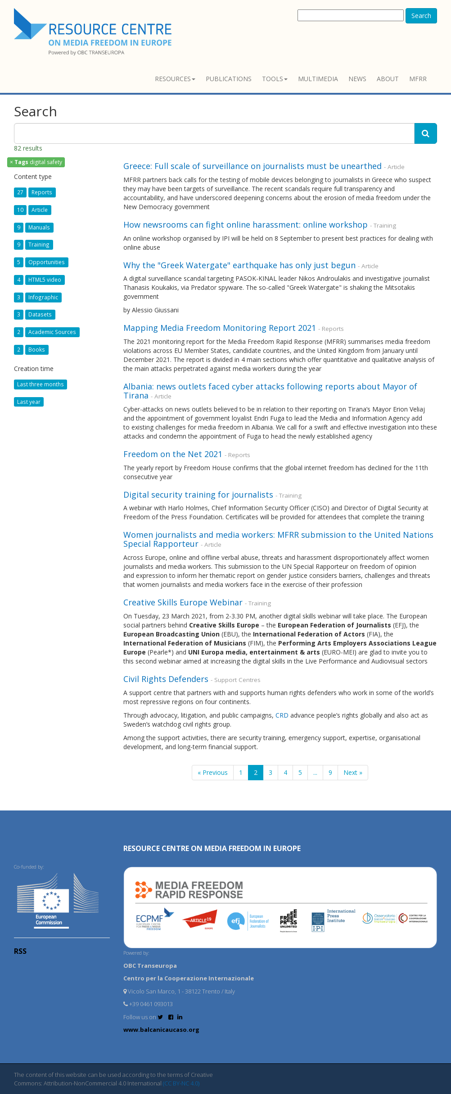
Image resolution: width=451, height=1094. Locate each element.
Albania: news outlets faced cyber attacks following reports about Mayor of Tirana (270, 391)
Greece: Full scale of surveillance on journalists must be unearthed (252, 165)
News (357, 78)
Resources (175, 78)
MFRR (418, 78)
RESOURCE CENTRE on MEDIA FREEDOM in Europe (212, 848)
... (315, 772)
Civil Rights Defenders (167, 678)
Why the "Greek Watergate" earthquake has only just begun (239, 265)
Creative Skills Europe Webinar (183, 602)
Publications (229, 78)
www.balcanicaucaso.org (161, 1029)
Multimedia (318, 78)
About (388, 78)
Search (421, 15)
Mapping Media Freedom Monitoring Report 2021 (219, 327)
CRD (282, 715)
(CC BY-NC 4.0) (181, 1083)
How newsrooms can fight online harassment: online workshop (245, 224)
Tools (275, 78)
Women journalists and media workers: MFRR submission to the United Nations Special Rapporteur (278, 539)
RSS (20, 951)
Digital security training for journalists (198, 494)
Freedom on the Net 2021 (174, 454)
